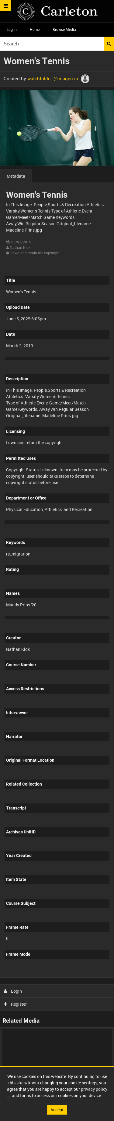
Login (13, 991)
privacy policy (94, 1089)
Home (35, 29)
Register (15, 1004)
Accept (57, 1110)
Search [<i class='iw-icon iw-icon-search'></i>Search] (109, 43)
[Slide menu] (5, 5)
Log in (12, 29)
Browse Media (64, 29)
